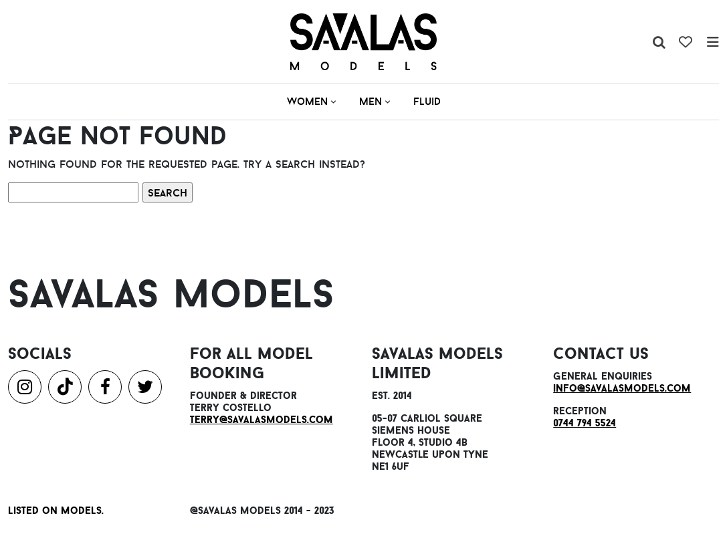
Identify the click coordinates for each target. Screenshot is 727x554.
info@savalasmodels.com (622, 388)
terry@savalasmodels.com (261, 419)
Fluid (427, 101)
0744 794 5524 (584, 422)
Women (311, 101)
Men (374, 101)
